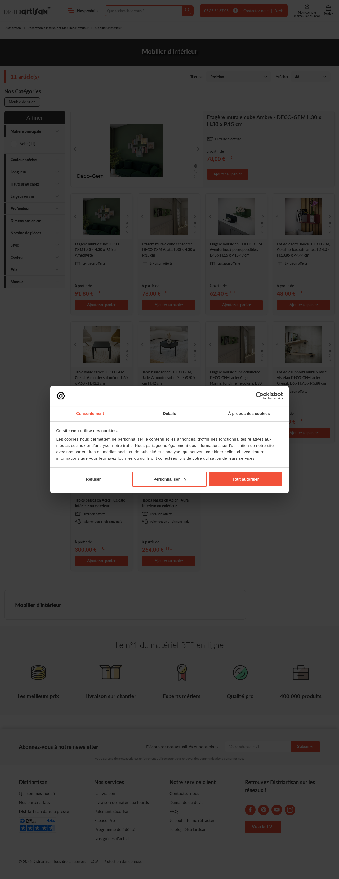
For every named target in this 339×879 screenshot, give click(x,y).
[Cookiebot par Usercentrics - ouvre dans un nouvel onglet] (260, 396)
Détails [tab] (169, 413)
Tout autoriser (246, 479)
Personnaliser (169, 479)
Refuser (93, 479)
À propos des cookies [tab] (249, 413)
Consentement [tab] (90, 413)
